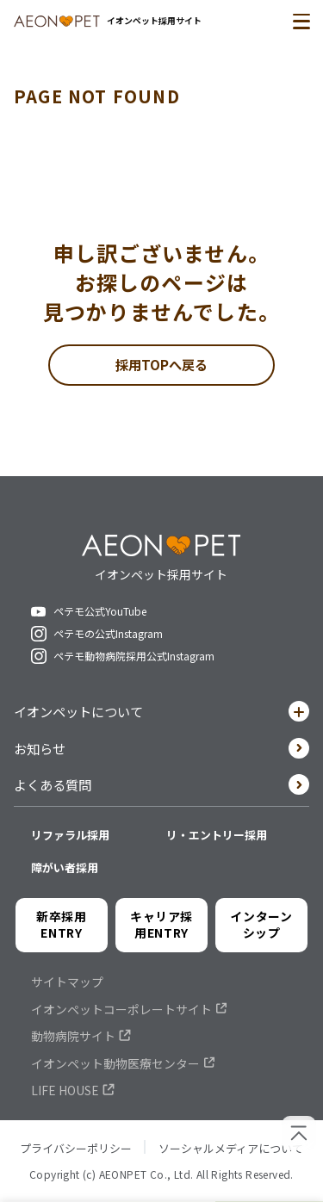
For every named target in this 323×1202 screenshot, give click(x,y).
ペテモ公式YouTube (99, 613)
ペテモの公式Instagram (108, 636)
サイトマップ (67, 988)
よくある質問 (161, 789)
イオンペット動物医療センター (115, 1069)
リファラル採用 (70, 841)
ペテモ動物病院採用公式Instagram (133, 658)
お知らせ (161, 751)
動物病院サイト (73, 1042)
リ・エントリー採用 (216, 841)
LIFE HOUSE (65, 1096)
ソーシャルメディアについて (230, 1153)
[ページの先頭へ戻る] (299, 1133)
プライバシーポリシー (76, 1153)
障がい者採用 (64, 873)
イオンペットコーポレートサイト (121, 1015)
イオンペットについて (161, 714)
